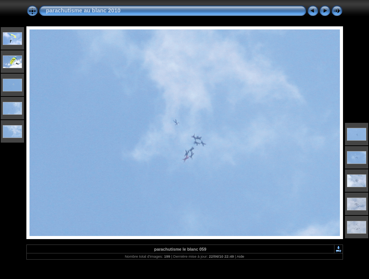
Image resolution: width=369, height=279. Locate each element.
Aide (240, 256)
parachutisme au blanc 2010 (83, 10)
